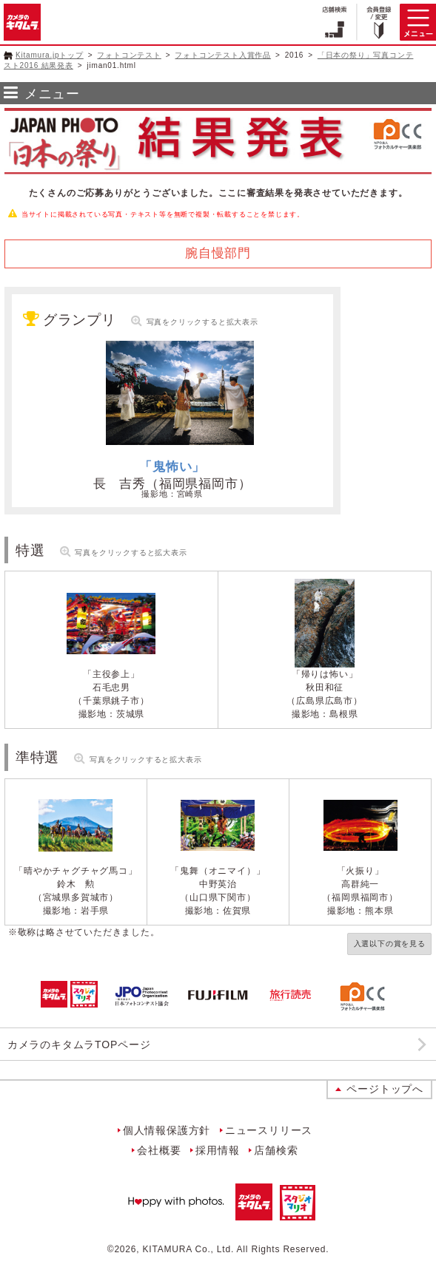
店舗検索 (276, 1150)
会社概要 (159, 1150)
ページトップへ (384, 1089)
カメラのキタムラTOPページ (79, 1044)
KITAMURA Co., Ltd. (189, 1249)
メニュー (52, 93)
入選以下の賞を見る (390, 944)
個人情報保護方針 (166, 1130)
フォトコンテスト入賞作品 (223, 55)
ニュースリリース (268, 1130)
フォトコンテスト (129, 55)
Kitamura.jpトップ (50, 55)
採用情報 (217, 1150)
